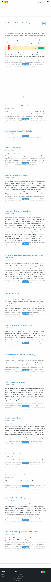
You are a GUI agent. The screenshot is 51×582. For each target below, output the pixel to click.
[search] (44, 2)
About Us (3, 566)
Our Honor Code (18, 570)
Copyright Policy (18, 566)
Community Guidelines (19, 568)
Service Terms (17, 574)
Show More (25, 56)
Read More (25, 111)
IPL (2, 6)
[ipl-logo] (6, 3)
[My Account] (48, 2)
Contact (3, 568)
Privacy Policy (17, 572)
